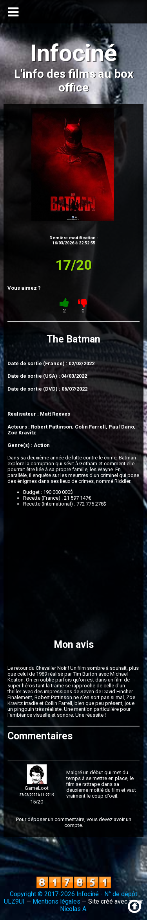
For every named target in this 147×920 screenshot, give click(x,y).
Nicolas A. (73, 909)
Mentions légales (56, 901)
